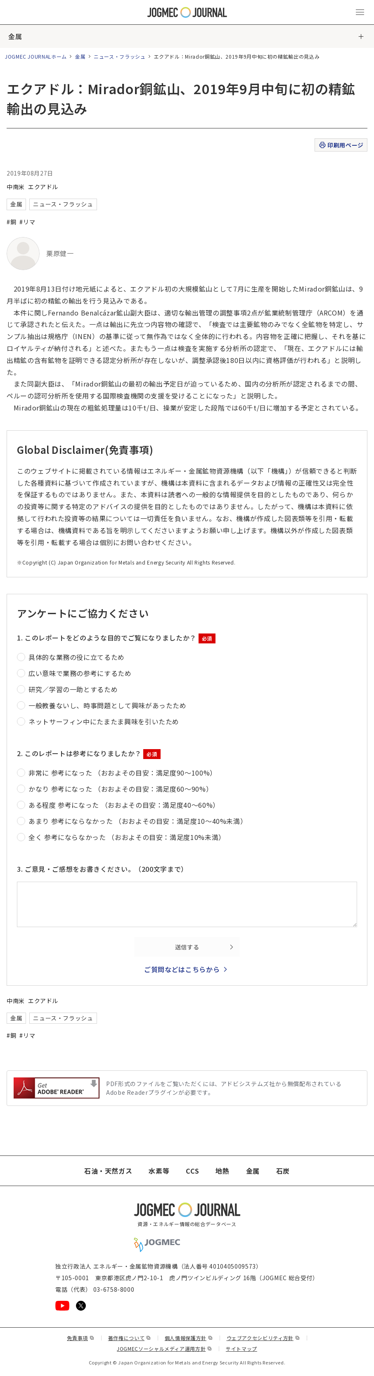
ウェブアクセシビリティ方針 (263, 1337)
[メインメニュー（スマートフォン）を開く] (360, 12)
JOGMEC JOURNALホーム (36, 56)
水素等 (159, 1171)
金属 (15, 36)
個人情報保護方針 (189, 1337)
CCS (192, 1171)
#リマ (27, 222)
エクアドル (43, 187)
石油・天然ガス (108, 1171)
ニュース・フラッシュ (119, 56)
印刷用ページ (340, 145)
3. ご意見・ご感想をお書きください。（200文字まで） (102, 869)
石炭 (283, 1171)
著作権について (129, 1337)
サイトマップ (241, 1348)
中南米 (16, 187)
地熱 (222, 1171)
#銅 (11, 222)
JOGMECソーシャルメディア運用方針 (164, 1348)
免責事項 (80, 1337)
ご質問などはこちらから (182, 969)
